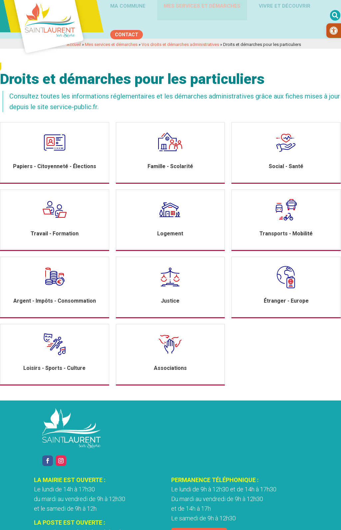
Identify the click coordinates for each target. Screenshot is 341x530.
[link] (333, 30)
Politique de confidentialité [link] (141, 521)
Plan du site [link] (259, 521)
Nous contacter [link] (250, 498)
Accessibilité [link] (190, 521)
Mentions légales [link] (88, 521)
